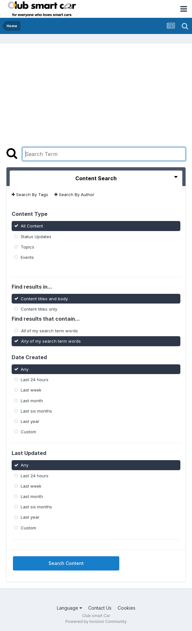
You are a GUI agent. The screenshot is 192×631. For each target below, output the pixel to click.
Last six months (36, 411)
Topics (27, 246)
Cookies (126, 608)
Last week (31, 390)
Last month (32, 400)
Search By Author (74, 194)
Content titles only (39, 309)
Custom (28, 431)
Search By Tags (30, 194)
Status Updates (36, 236)
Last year (30, 421)
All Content (32, 225)
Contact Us (100, 608)
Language (69, 608)
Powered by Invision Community (96, 621)
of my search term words (49, 330)
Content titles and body (44, 298)
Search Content (66, 563)
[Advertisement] (96, 98)
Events (27, 257)
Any (24, 369)
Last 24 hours (34, 379)
